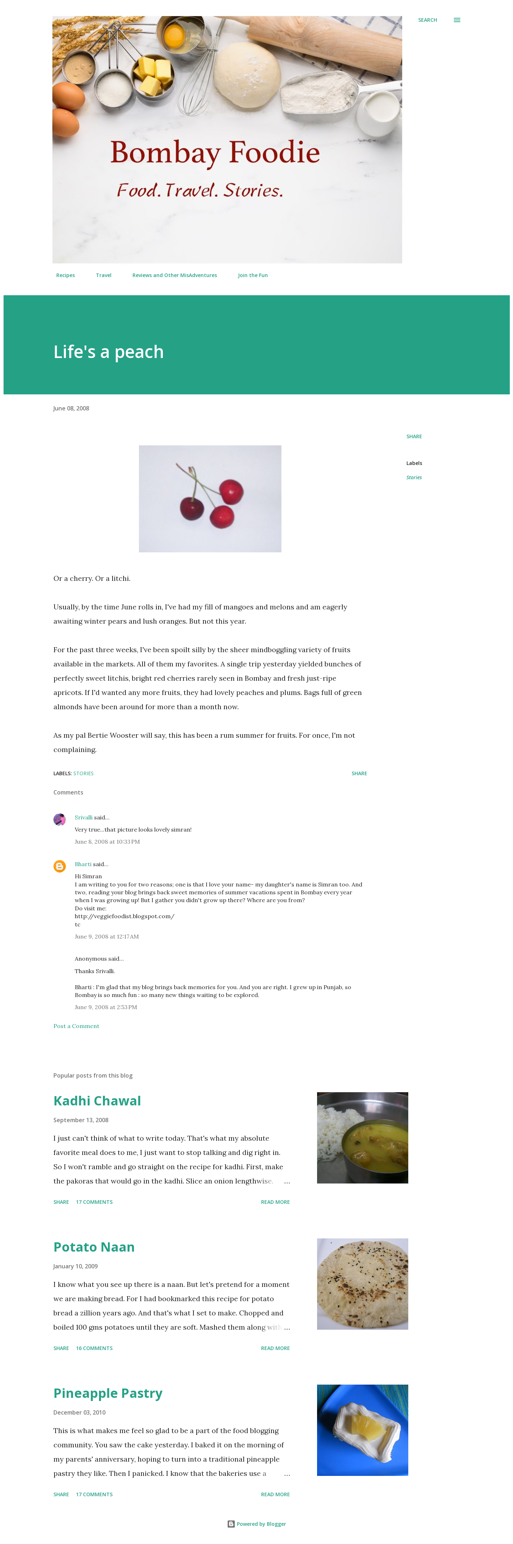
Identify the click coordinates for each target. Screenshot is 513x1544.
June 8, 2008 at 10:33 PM (107, 841)
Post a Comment (76, 1025)
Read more (275, 1201)
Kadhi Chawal (97, 1100)
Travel (99, 275)
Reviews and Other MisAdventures (170, 275)
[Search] (427, 20)
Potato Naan (94, 1247)
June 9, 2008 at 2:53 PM (106, 1007)
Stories (414, 477)
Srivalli (84, 817)
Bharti (83, 864)
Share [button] (414, 436)
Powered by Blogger (256, 1523)
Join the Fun (249, 275)
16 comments (94, 1348)
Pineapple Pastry (107, 1393)
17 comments (94, 1201)
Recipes (61, 275)
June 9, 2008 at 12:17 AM (107, 936)
